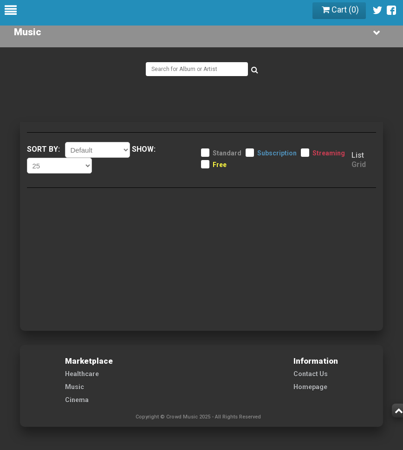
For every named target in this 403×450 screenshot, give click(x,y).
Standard (227, 153)
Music (74, 387)
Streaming (328, 153)
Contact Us (310, 374)
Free (220, 164)
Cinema (77, 400)
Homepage (310, 387)
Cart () (340, 9)
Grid (358, 164)
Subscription (277, 153)
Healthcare (82, 374)
